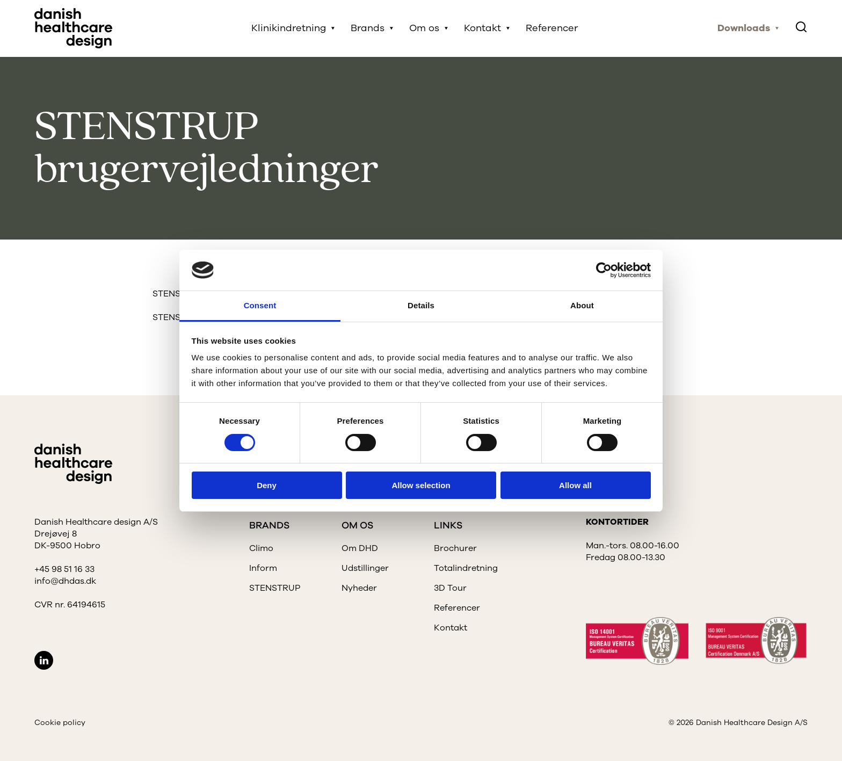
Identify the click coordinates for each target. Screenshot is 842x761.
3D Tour (450, 588)
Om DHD (360, 548)
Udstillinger (365, 568)
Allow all (575, 485)
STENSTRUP (274, 588)
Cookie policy (59, 722)
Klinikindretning (289, 28)
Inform (263, 568)
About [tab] (582, 305)
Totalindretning (466, 568)
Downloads (743, 28)
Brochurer (455, 548)
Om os (425, 28)
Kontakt (483, 28)
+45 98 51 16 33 (64, 569)
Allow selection (420, 485)
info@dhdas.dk (65, 581)
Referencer (552, 28)
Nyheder (359, 588)
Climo (261, 548)
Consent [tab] (260, 305)
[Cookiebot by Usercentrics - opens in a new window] (604, 270)
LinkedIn (43, 660)
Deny (267, 485)
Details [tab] (421, 305)
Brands (368, 28)
